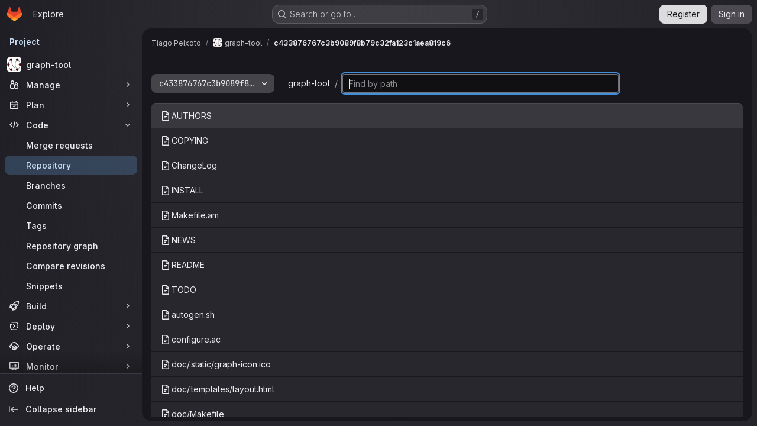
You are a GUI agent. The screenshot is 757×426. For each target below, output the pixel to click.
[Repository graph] (71, 245)
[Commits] (71, 205)
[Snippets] (71, 285)
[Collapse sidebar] (71, 409)
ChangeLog (189, 165)
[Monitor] (71, 366)
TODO (178, 290)
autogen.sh (188, 314)
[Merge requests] (71, 144)
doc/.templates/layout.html (217, 389)
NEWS (178, 240)
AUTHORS (186, 116)
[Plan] (71, 104)
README (183, 265)
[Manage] (71, 84)
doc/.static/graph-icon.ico (216, 364)
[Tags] (71, 225)
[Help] (71, 388)
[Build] (71, 305)
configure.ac (191, 339)
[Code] (71, 124)
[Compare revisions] (71, 265)
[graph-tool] (71, 64)
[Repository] (71, 165)
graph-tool (309, 83)
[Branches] (71, 185)
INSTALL (182, 190)
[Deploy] (71, 326)
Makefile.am (190, 215)
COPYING (184, 140)
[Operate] (71, 346)
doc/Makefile (192, 414)
